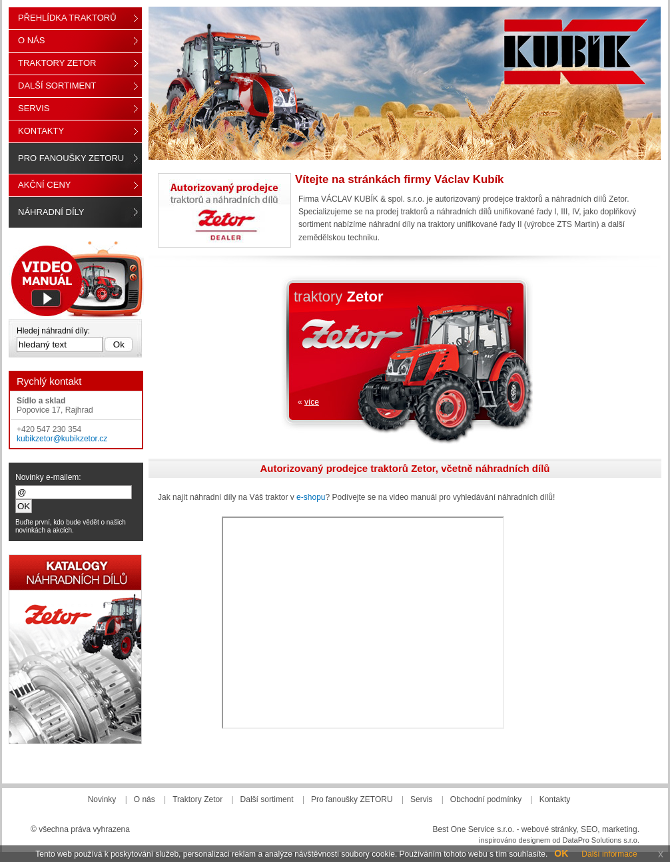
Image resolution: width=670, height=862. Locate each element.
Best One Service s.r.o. (473, 829)
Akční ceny (44, 185)
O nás (31, 40)
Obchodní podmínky (485, 799)
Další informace (609, 854)
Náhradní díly (51, 212)
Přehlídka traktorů (67, 18)
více (311, 402)
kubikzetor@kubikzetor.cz (62, 438)
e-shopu (310, 497)
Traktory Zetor (57, 63)
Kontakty (41, 131)
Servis (33, 108)
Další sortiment (57, 86)
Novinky (102, 799)
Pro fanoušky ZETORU (71, 158)
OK (561, 853)
